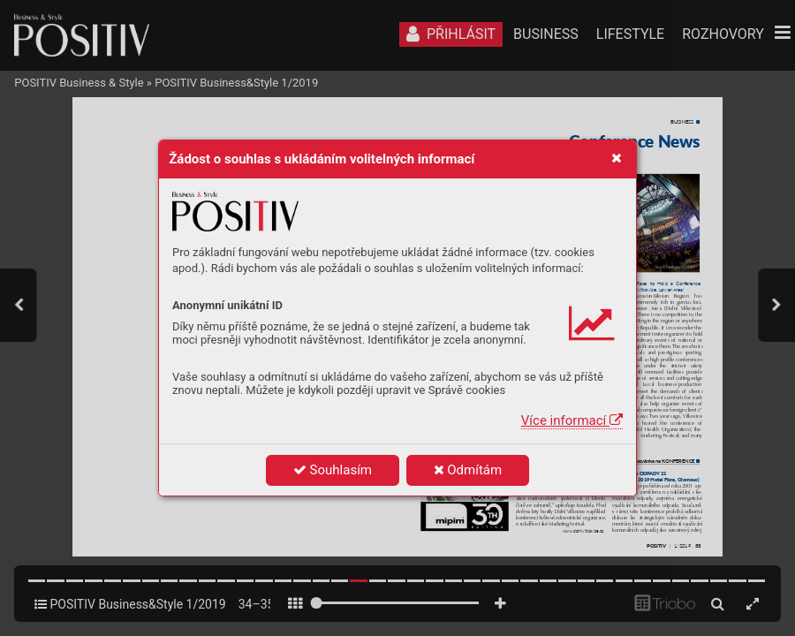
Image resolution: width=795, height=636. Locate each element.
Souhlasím (332, 470)
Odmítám (468, 470)
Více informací (572, 420)
